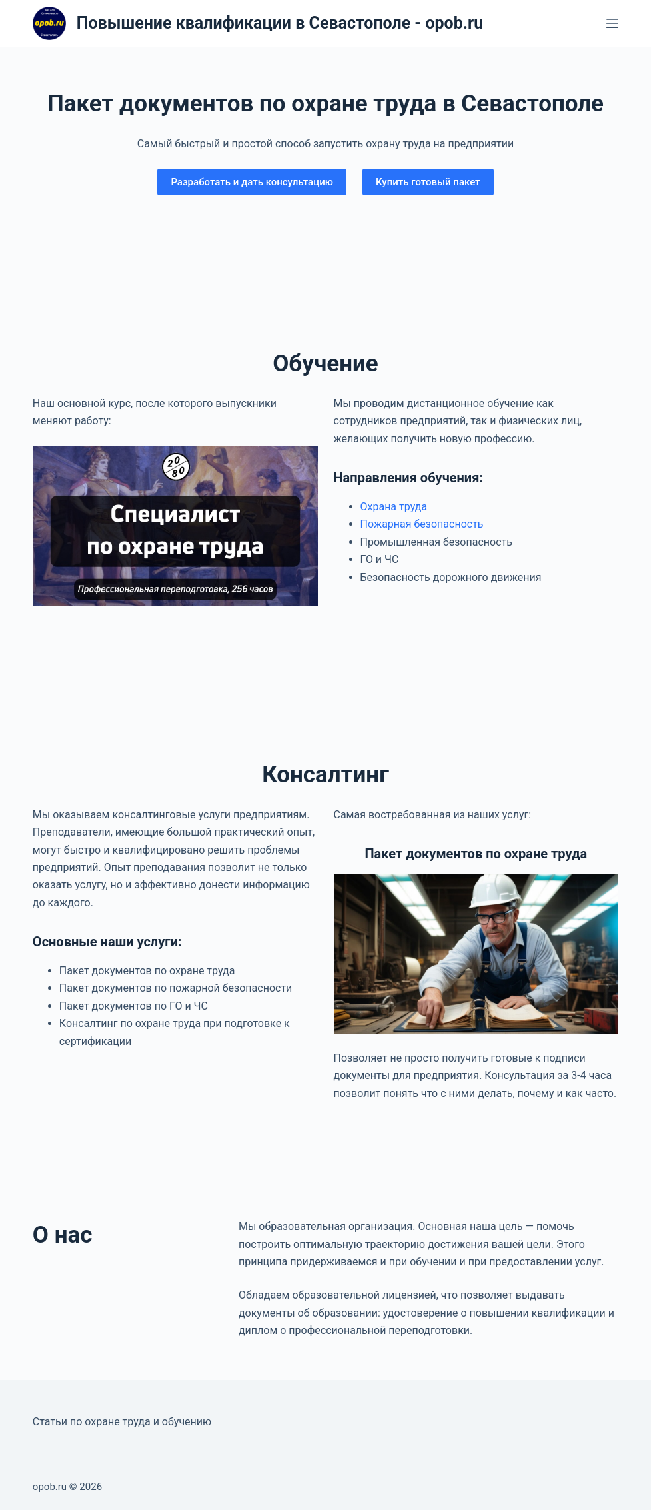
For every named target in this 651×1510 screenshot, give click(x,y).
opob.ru (50, 1487)
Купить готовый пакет (428, 182)
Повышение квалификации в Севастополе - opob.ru (280, 23)
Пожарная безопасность (422, 524)
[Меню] (612, 23)
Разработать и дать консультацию (252, 182)
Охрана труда (394, 506)
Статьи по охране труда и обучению (122, 1421)
